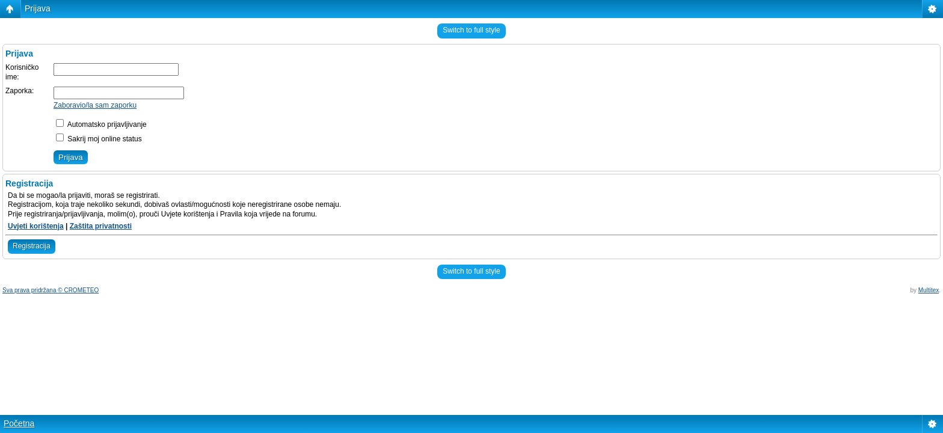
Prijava (38, 8)
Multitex (928, 290)
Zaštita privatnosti (101, 226)
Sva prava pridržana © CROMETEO (50, 290)
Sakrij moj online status (99, 139)
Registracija (32, 246)
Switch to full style (471, 30)
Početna (19, 423)
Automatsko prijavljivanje (101, 124)
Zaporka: (19, 91)
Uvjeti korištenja (36, 226)
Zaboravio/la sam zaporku (95, 105)
